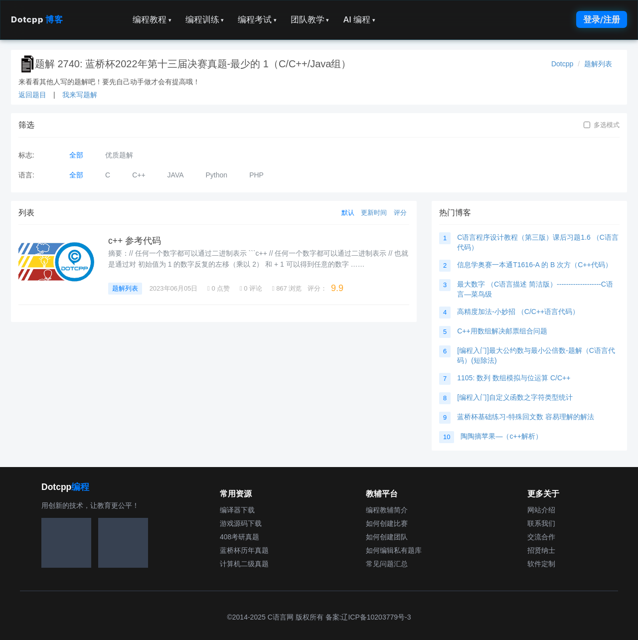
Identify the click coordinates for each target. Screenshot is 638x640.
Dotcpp (37, 19)
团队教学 (310, 19)
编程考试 (257, 19)
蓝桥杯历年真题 (244, 550)
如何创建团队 (387, 537)
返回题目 (32, 95)
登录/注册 (601, 19)
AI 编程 (359, 19)
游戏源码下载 (241, 523)
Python (217, 175)
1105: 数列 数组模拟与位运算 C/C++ (513, 378)
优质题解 (119, 155)
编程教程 (152, 19)
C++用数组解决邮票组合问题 (502, 331)
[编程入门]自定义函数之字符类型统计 (515, 397)
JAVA (175, 175)
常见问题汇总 (387, 564)
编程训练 (204, 19)
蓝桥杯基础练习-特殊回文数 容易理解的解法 (525, 417)
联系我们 (541, 523)
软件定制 (541, 564)
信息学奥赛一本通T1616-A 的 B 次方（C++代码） (534, 265)
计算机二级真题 (244, 564)
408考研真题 (239, 537)
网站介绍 (541, 510)
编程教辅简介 (387, 510)
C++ (138, 175)
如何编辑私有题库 (394, 550)
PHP (256, 175)
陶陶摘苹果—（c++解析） (501, 436)
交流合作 (541, 537)
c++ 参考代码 (134, 241)
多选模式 (602, 125)
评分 (400, 212)
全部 (76, 155)
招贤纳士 (541, 550)
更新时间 (374, 212)
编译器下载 (237, 510)
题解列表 (598, 64)
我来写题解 (79, 95)
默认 (347, 212)
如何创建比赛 (387, 523)
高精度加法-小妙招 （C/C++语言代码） (518, 312)
